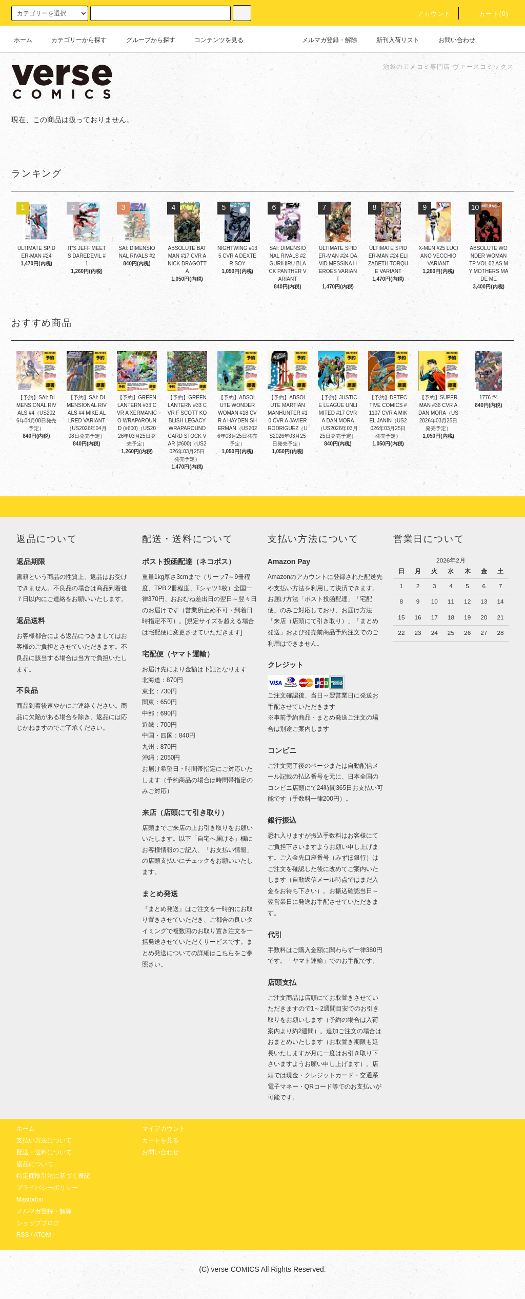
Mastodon (30, 1199)
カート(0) (488, 13)
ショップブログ (37, 1223)
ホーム (23, 40)
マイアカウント (163, 1128)
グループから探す (144, 40)
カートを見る (160, 1140)
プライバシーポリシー (47, 1187)
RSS (22, 1234)
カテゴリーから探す (73, 40)
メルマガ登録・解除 (323, 40)
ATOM (42, 1234)
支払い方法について (44, 1140)
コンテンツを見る (213, 40)
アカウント (428, 13)
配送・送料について (44, 1152)
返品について (34, 1164)
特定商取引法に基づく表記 (53, 1175)
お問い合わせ (450, 40)
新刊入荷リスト (391, 40)
